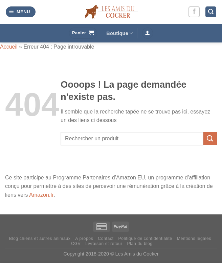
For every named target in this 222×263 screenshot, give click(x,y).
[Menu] (21, 12)
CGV (76, 243)
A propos (84, 238)
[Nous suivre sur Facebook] (194, 12)
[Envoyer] (210, 138)
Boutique (119, 33)
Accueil (9, 47)
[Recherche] (210, 12)
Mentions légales (194, 238)
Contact (105, 238)
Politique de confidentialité (145, 238)
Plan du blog (140, 243)
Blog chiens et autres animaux (40, 238)
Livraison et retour (104, 243)
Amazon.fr (41, 195)
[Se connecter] (147, 33)
